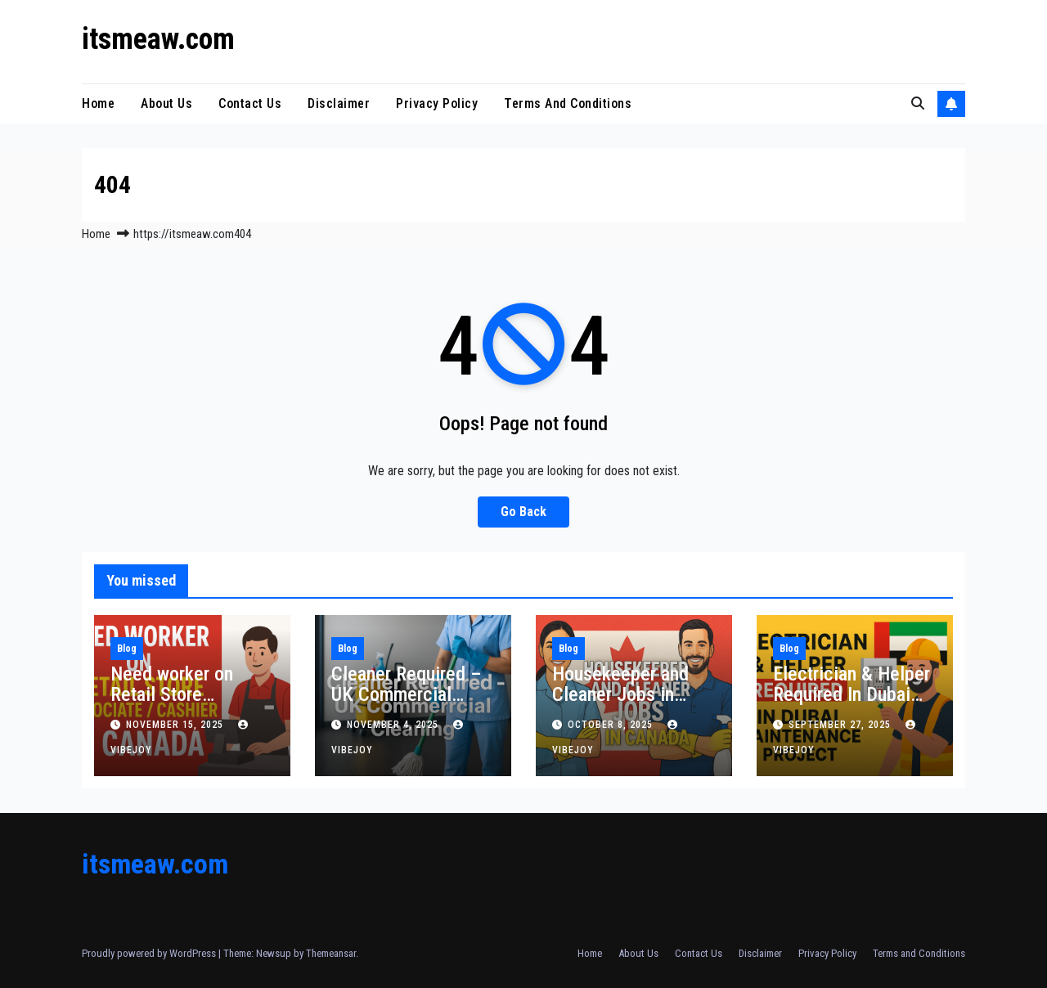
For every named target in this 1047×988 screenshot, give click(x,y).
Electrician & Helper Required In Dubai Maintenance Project (854, 694)
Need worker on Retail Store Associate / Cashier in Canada (187, 704)
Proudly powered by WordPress (150, 953)
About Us (166, 103)
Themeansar (331, 953)
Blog (127, 648)
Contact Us (249, 103)
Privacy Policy (437, 103)
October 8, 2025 (612, 724)
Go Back (523, 511)
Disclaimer (339, 103)
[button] (917, 103)
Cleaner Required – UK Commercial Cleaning (406, 694)
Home (98, 103)
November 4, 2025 (394, 724)
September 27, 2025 (841, 724)
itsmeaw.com (158, 39)
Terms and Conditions (567, 103)
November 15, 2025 (176, 724)
